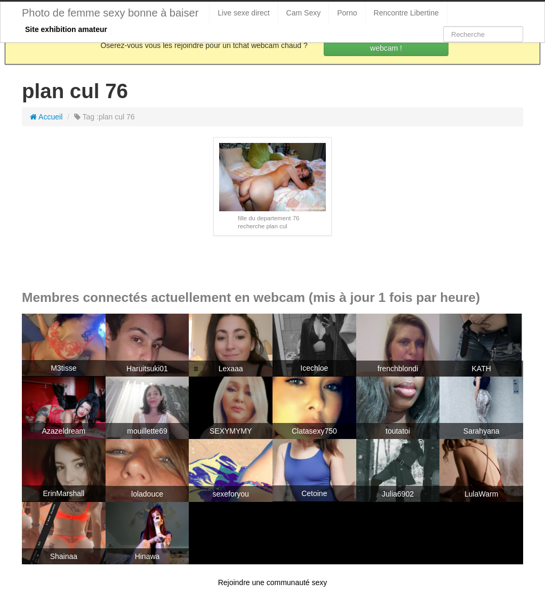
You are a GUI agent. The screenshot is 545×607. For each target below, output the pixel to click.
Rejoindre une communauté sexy (272, 582)
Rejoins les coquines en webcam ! (386, 42)
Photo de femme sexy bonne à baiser (110, 13)
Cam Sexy (303, 13)
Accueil (46, 117)
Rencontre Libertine (406, 13)
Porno (347, 13)
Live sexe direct (243, 13)
